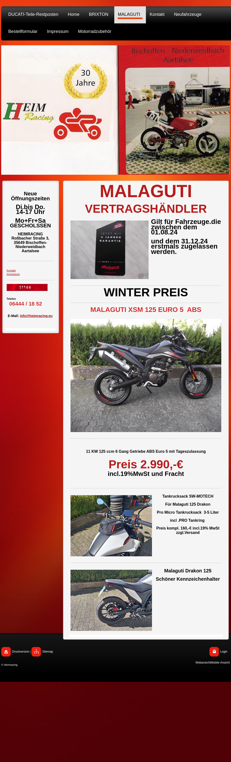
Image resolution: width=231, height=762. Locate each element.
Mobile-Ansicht (220, 662)
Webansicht (203, 662)
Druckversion (20, 651)
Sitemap (47, 651)
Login (223, 651)
